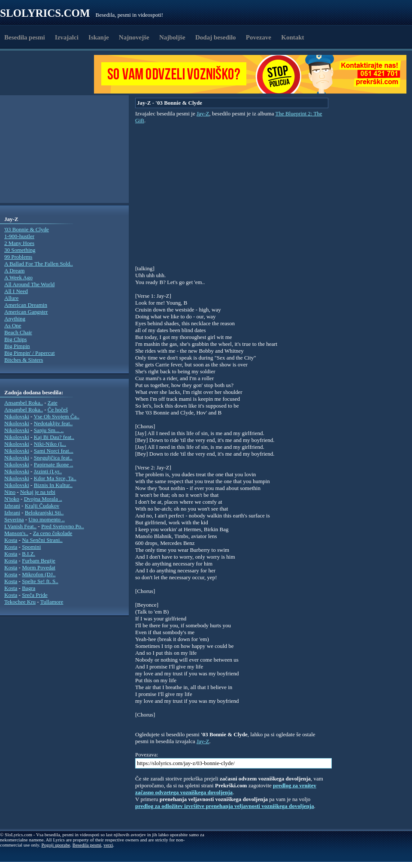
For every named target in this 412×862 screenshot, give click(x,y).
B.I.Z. (28, 553)
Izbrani (12, 505)
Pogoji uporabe (55, 844)
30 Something (20, 250)
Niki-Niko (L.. (50, 444)
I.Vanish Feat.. (20, 526)
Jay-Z (203, 113)
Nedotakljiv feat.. (53, 423)
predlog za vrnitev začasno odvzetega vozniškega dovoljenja (225, 788)
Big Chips (15, 339)
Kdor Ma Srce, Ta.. (55, 478)
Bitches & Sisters (23, 360)
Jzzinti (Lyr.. (48, 471)
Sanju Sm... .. (49, 430)
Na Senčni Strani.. (42, 540)
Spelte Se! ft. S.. (40, 581)
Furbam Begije (38, 560)
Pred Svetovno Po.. (62, 526)
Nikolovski (16, 416)
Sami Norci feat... (53, 451)
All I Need (16, 291)
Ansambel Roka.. (23, 402)
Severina (14, 519)
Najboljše (172, 37)
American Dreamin (25, 305)
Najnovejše (134, 37)
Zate (53, 402)
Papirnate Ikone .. (53, 464)
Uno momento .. (46, 519)
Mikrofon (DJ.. (38, 574)
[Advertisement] (50, 74)
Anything (14, 318)
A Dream (14, 270)
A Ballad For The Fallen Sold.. (38, 263)
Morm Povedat (38, 567)
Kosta (10, 540)
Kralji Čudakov (42, 505)
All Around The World (29, 284)
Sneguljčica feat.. (53, 457)
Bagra (28, 588)
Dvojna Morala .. (43, 499)
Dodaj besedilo (215, 37)
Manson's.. (16, 533)
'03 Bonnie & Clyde (26, 229)
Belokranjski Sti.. (44, 512)
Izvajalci (67, 37)
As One (12, 325)
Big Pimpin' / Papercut (29, 353)
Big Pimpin (17, 346)
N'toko (11, 499)
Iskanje (98, 37)
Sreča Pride (35, 595)
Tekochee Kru (20, 602)
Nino (9, 492)
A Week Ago (18, 277)
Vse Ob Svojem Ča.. (56, 416)
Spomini (31, 547)
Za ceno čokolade (53, 533)
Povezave (258, 37)
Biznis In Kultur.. (53, 485)
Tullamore (52, 602)
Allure (11, 298)
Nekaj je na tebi (37, 492)
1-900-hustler (19, 236)
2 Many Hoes (19, 243)
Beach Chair (18, 332)
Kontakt (292, 37)
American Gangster (26, 312)
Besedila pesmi (24, 37)
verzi (108, 844)
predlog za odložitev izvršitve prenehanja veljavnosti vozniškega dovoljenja (224, 806)
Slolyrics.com (45, 13)
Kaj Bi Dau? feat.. (54, 437)
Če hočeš (58, 409)
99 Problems (18, 257)
